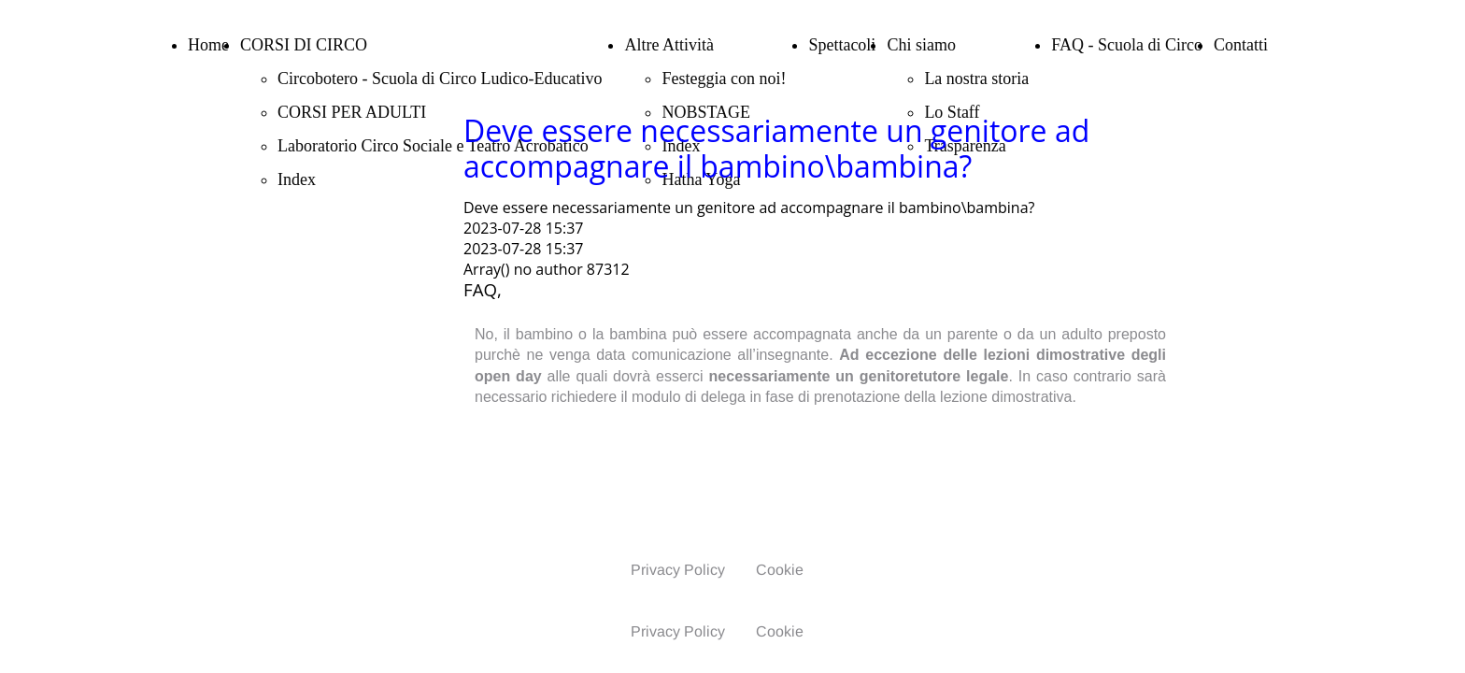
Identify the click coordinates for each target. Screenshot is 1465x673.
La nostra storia (976, 78)
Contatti (1241, 45)
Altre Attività (668, 45)
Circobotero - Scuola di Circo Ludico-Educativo (439, 78)
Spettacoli (841, 45)
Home (208, 45)
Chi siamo (921, 45)
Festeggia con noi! (723, 78)
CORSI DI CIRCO (303, 45)
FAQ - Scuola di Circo (1126, 45)
